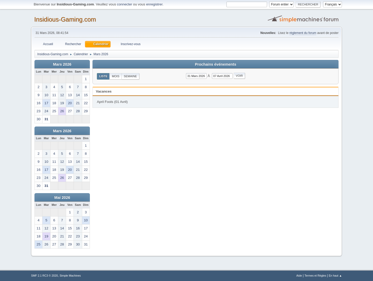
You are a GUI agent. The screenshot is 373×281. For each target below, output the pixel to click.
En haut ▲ (335, 275)
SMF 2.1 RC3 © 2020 (44, 275)
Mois (115, 76)
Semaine (130, 76)
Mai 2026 (62, 197)
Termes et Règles (315, 275)
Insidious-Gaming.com (65, 19)
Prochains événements (215, 64)
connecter (124, 4)
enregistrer (154, 4)
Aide (299, 275)
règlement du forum (302, 33)
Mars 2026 (62, 64)
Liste (103, 76)
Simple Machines (70, 275)
